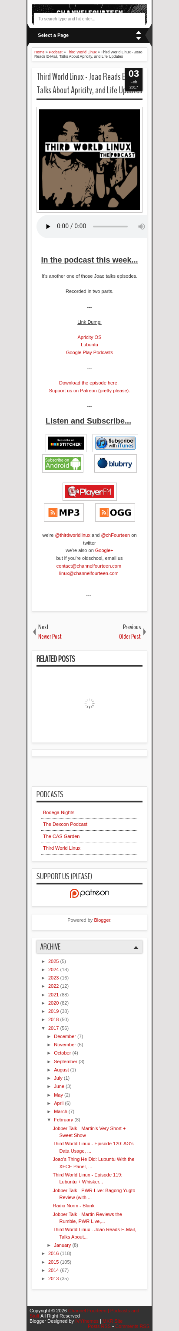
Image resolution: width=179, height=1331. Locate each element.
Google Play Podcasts (89, 352)
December (65, 1036)
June (60, 1086)
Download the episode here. (89, 382)
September (66, 1061)
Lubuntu (89, 344)
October (63, 1052)
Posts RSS (100, 1326)
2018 (54, 1019)
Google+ (104, 550)
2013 (54, 1278)
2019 (54, 1011)
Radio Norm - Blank (73, 1205)
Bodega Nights (58, 812)
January (63, 1245)
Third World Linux (61, 848)
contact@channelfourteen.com (89, 566)
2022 (54, 986)
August (62, 1069)
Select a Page (53, 35)
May (59, 1095)
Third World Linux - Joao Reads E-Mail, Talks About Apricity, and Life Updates (89, 83)
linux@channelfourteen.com (89, 573)
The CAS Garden (61, 836)
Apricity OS (89, 337)
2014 (54, 1270)
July (59, 1078)
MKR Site (113, 1321)
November (65, 1044)
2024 (54, 969)
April (59, 1103)
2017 (54, 1028)
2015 (54, 1262)
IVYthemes (87, 1321)
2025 (54, 961)
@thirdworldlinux (72, 535)
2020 (54, 1003)
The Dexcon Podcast (65, 824)
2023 (54, 977)
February (64, 1119)
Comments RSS (132, 1326)
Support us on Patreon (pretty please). (89, 390)
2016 (54, 1253)
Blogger (102, 920)
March (61, 1111)
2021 (54, 994)
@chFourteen (115, 535)
